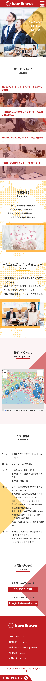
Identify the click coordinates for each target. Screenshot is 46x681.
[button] (35, 407)
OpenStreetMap (20, 421)
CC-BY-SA (40, 421)
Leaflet (8, 421)
